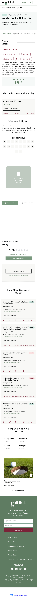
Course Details (6, 34)
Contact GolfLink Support (14, 546)
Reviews (27, 34)
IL (14, 8)
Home (4, 8)
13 (20, 147)
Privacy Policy (10, 550)
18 (20, 151)
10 (9, 147)
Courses (10, 8)
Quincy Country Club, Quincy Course (14, 354)
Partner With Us (11, 542)
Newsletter (26, 3)
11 (13, 147)
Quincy (19, 8)
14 (24, 147)
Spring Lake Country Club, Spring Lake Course (13, 379)
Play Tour (10, 203)
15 (28, 147)
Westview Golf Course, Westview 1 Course (15, 405)
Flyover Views (17, 34)
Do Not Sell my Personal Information (18, 559)
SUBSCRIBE (18, 530)
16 (32, 147)
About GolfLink (11, 537)
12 (16, 147)
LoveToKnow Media (25, 576)
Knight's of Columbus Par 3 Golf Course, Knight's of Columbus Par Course (16, 328)
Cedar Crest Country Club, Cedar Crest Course (16, 303)
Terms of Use (11, 555)
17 (16, 151)
